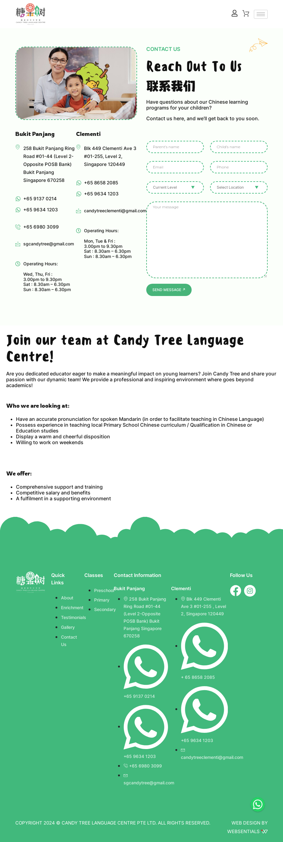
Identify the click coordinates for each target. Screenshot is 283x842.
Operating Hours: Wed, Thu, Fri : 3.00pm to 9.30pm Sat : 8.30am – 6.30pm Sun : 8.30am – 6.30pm (47, 276)
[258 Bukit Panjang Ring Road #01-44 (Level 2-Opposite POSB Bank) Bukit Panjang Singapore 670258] (17, 146)
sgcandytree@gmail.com (48, 243)
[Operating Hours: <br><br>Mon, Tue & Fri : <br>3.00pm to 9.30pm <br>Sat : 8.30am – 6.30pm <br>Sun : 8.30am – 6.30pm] (78, 230)
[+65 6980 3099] (18, 227)
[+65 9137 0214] (18, 199)
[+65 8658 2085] (79, 183)
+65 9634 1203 (40, 210)
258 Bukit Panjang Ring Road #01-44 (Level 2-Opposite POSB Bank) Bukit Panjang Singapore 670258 (49, 164)
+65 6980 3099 (41, 227)
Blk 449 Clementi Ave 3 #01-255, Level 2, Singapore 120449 (110, 156)
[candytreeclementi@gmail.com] (78, 210)
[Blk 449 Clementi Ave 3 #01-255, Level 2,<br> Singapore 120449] (78, 146)
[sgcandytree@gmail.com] (17, 243)
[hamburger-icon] (261, 14)
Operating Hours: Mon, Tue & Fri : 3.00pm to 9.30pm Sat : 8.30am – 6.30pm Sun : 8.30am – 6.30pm (108, 243)
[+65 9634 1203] (18, 210)
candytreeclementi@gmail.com (115, 210)
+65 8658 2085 (101, 183)
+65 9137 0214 (40, 199)
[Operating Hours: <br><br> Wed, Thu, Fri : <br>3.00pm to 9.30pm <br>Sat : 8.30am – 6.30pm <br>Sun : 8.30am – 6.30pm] (17, 263)
